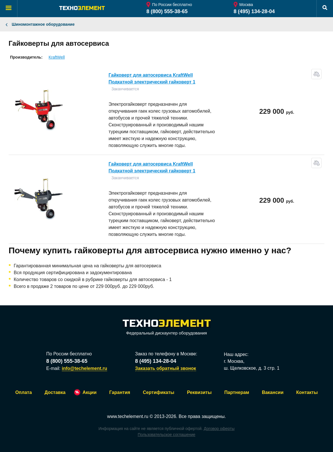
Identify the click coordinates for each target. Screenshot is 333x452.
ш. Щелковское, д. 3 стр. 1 (251, 368)
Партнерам (236, 392)
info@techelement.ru (84, 368)
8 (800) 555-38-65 (167, 11)
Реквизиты (199, 392)
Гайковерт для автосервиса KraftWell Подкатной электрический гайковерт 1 (152, 78)
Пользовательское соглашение (167, 434)
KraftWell (57, 57)
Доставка (55, 392)
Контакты (307, 392)
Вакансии (273, 392)
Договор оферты (219, 428)
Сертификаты (158, 392)
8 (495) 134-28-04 (254, 11)
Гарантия (119, 392)
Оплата (23, 392)
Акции (90, 392)
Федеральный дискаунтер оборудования (166, 327)
